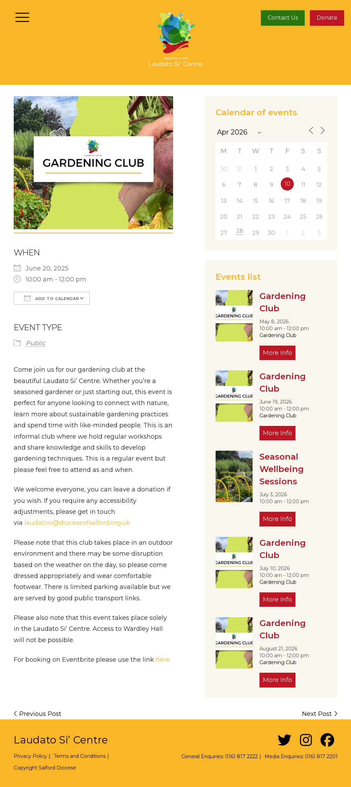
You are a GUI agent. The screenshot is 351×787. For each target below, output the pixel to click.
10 (287, 184)
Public (35, 343)
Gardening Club (277, 335)
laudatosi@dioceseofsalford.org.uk (77, 522)
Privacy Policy (30, 756)
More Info (277, 353)
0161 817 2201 (321, 756)
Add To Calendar (51, 298)
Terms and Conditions (80, 756)
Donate (327, 17)
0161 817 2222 (241, 756)
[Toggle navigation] (22, 17)
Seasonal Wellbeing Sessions (281, 469)
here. (163, 659)
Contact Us (283, 17)
